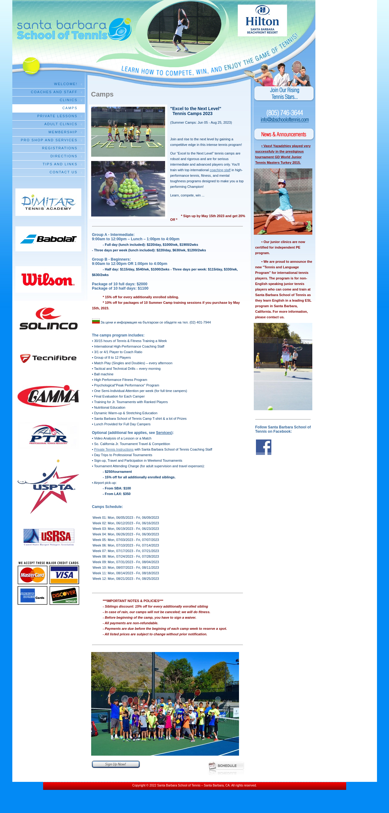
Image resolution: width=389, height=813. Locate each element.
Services (163, 433)
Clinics (68, 100)
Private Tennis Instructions (113, 449)
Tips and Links (60, 164)
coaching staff (220, 170)
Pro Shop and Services (49, 140)
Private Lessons (57, 116)
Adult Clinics (61, 124)
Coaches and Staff (54, 92)
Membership (63, 132)
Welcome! (66, 84)
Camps (69, 108)
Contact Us (64, 172)
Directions (64, 156)
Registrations (59, 148)
